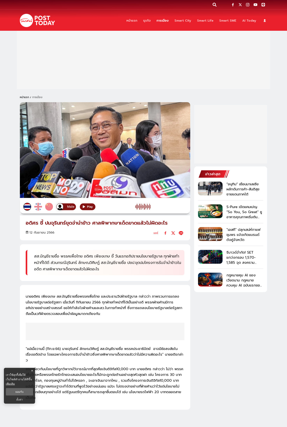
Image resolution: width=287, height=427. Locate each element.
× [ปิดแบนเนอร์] (32, 370)
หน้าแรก (24, 97)
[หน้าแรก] (131, 20)
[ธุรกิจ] (147, 20)
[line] (181, 233)
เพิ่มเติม (10, 383)
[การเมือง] (163, 20)
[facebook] (165, 233)
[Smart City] (182, 20)
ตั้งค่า (19, 399)
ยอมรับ (19, 391)
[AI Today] (249, 20)
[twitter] (173, 233)
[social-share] (233, 5)
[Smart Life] (205, 20)
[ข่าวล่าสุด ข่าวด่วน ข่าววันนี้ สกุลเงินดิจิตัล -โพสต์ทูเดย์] (37, 20)
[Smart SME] (227, 20)
